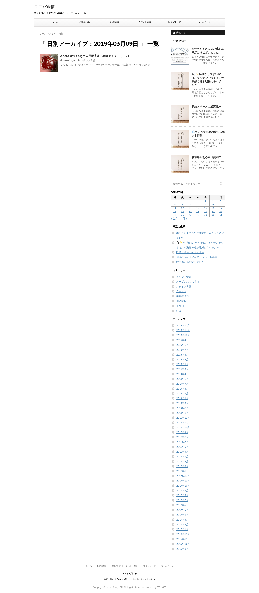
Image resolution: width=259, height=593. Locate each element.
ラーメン (181, 291)
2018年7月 (182, 442)
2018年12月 (183, 417)
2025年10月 (183, 335)
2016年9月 (182, 548)
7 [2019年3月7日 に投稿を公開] (198, 204)
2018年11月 (183, 422)
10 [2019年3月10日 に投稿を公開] (220, 204)
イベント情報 (144, 22)
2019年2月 (182, 408)
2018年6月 (182, 446)
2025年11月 (183, 330)
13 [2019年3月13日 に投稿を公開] (190, 208)
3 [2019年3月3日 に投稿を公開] (221, 201)
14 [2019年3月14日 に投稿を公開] (197, 208)
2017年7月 (182, 500)
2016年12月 (183, 534)
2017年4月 (182, 514)
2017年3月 (182, 519)
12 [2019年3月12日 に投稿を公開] (182, 208)
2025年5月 (182, 359)
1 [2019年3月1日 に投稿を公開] (205, 201)
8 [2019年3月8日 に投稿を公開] (205, 204)
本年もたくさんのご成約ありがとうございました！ (208, 50)
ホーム (55, 22)
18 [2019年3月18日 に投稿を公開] (174, 211)
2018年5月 (182, 451)
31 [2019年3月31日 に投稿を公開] (220, 214)
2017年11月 (183, 480)
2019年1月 (182, 413)
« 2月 (174, 218)
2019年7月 (182, 383)
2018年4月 (182, 456)
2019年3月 (182, 403)
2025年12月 (183, 325)
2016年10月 (183, 544)
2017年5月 (182, 510)
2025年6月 (182, 354)
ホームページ (204, 22)
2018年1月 (182, 471)
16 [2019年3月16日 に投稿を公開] (213, 208)
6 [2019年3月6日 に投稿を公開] (190, 204)
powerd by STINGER (155, 587)
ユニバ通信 (44, 6)
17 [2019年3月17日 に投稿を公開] (220, 208)
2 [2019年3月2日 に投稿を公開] (213, 201)
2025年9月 (182, 340)
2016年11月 (183, 539)
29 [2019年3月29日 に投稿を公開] (205, 214)
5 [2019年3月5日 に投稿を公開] (182, 204)
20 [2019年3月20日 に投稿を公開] (190, 211)
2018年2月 (182, 466)
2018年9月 (182, 432)
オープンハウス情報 (187, 281)
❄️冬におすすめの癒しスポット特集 (196, 257)
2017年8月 (182, 495)
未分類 (180, 306)
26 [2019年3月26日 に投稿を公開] (182, 214)
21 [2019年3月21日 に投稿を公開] (197, 211)
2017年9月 (182, 490)
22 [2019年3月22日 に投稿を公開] (205, 211)
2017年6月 (182, 505)
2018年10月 (183, 427)
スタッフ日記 (174, 22)
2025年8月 (182, 345)
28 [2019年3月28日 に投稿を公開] (197, 214)
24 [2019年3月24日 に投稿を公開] (220, 211)
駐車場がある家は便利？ (206, 157)
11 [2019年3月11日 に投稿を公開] (174, 208)
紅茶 (178, 310)
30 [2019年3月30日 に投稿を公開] (213, 214)
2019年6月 (182, 388)
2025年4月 (182, 364)
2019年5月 (182, 393)
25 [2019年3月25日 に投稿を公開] (174, 214)
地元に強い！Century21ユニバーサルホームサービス (129, 579)
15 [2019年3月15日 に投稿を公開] (205, 208)
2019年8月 (182, 379)
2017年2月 (182, 524)
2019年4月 (182, 398)
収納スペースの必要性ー (206, 106)
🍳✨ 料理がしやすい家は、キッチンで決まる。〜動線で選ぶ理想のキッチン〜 (208, 79)
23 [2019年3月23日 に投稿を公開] (213, 211)
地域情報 (114, 22)
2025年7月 (182, 349)
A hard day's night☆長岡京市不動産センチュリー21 (94, 56)
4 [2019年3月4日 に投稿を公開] (175, 204)
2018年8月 (182, 437)
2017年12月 (183, 476)
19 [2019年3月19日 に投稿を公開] (182, 211)
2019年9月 (182, 374)
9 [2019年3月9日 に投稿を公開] (213, 204)
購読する (179, 32)
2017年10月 (183, 485)
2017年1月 (182, 529)
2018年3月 (182, 461)
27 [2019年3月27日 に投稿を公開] (190, 214)
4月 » (184, 218)
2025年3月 (182, 369)
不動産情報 (84, 22)
